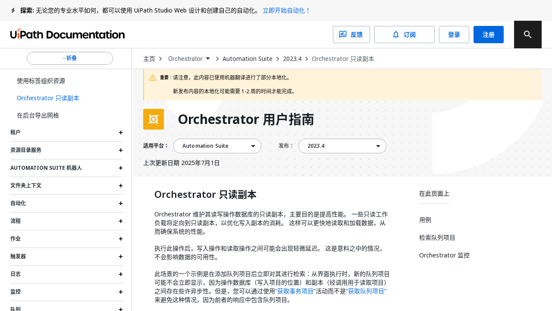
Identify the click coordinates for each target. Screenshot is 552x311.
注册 (488, 34)
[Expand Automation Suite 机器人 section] (121, 168)
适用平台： (156, 146)
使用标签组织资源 (41, 80)
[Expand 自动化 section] (121, 203)
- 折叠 (70, 58)
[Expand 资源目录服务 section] (121, 150)
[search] (528, 34)
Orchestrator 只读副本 (343, 59)
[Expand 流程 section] (121, 221)
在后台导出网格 (38, 115)
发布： (286, 146)
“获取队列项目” (366, 290)
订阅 (404, 34)
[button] (66, 98)
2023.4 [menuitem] (315, 146)
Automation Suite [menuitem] (205, 146)
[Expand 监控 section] (121, 292)
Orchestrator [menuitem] (185, 58)
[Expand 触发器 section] (121, 256)
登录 (454, 34)
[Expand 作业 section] (121, 239)
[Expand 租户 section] (121, 132)
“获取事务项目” (295, 290)
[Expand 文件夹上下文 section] (121, 186)
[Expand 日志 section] (121, 274)
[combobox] (189, 59)
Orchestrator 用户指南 (246, 119)
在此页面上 (434, 193)
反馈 (351, 34)
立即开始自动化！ (287, 10)
